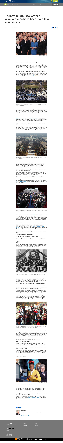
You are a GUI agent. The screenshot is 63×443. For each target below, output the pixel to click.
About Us (24, 425)
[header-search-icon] (52, 2)
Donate (56, 2)
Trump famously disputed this (21, 183)
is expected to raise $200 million (33, 399)
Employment (36, 427)
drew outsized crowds (36, 216)
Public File (36, 425)
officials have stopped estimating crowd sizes (35, 179)
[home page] (11, 426)
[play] (5, 6)
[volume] (8, 6)
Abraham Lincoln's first (37, 228)
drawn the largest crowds (35, 77)
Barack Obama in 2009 (20, 120)
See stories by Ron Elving (25, 417)
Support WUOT (25, 427)
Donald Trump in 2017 (33, 120)
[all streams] (55, 6)
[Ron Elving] (18, 414)
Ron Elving (23, 412)
